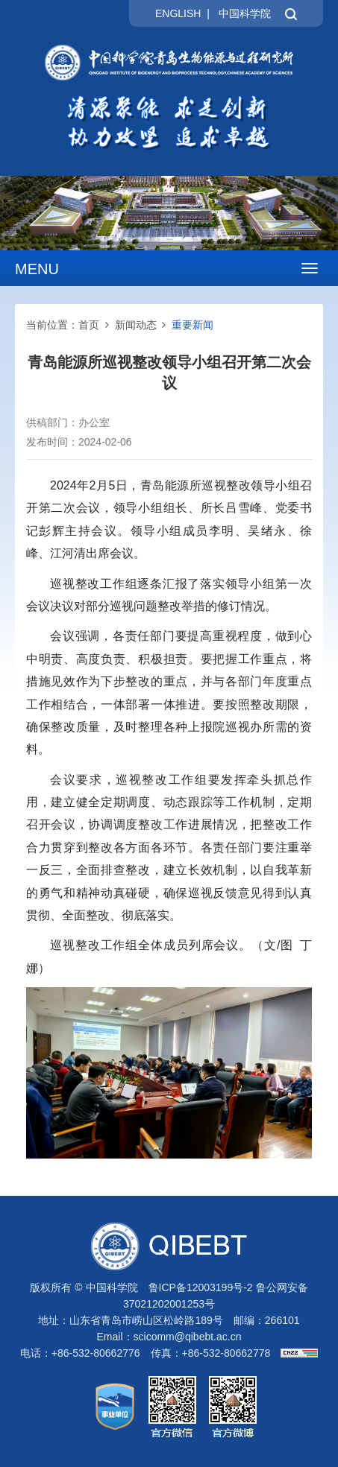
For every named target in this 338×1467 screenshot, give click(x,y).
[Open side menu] (309, 268)
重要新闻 (192, 325)
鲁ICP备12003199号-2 (200, 1287)
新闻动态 (136, 325)
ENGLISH (178, 13)
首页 (88, 325)
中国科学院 (245, 13)
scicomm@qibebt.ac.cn (188, 1337)
